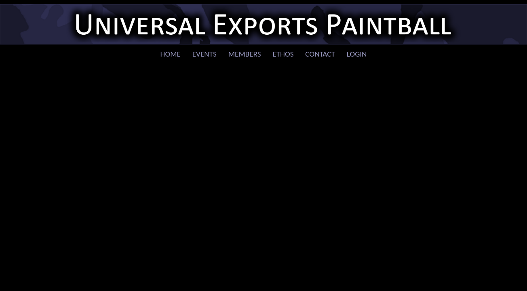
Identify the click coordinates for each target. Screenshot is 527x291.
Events (204, 54)
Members (244, 54)
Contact (320, 54)
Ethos (282, 54)
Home (170, 54)
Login (357, 54)
